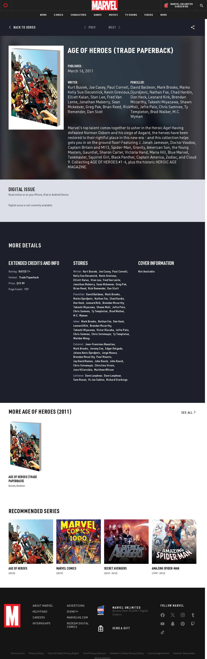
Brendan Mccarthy (113, 302)
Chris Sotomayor (101, 334)
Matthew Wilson (104, 369)
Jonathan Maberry (94, 101)
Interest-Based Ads (184, 653)
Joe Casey (97, 87)
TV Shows (131, 14)
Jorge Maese (109, 352)
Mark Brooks (167, 87)
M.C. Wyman (80, 315)
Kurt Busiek (77, 87)
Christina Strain (104, 365)
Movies (113, 14)
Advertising (76, 605)
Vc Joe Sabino (96, 379)
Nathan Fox (159, 92)
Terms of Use (17, 653)
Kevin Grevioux (116, 92)
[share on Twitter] (173, 616)
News (43, 14)
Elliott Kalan (78, 97)
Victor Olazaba (105, 330)
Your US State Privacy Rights (63, 653)
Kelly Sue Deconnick (85, 92)
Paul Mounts (103, 356)
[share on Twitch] (193, 625)
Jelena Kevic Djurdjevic (86, 352)
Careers (39, 617)
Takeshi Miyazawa (163, 101)
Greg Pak (93, 106)
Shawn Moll (103, 307)
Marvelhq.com (77, 617)
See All (188, 412)
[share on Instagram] (183, 616)
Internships (42, 623)
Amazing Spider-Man (165, 568)
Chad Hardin (181, 92)
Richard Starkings (117, 379)
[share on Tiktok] (162, 633)
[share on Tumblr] (193, 616)
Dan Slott (95, 111)
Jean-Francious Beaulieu (100, 344)
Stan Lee (97, 97)
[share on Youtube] (162, 625)
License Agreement (158, 653)
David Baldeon (142, 87)
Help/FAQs (40, 611)
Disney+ (73, 611)
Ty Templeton (99, 311)
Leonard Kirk (159, 97)
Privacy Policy (36, 653)
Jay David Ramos (83, 361)
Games (98, 14)
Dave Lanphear (93, 375)
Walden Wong (81, 338)
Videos (148, 14)
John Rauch (101, 361)
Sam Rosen (79, 379)
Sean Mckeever (105, 284)
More (163, 14)
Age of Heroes (18, 568)
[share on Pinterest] (183, 625)
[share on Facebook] (162, 616)
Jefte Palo (148, 106)
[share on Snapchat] (173, 625)
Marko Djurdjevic (83, 298)
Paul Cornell (117, 87)
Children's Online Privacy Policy (127, 653)
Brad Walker (160, 111)
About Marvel (43, 605)
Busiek (12, 485)
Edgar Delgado (113, 348)
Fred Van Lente (111, 280)
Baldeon (21, 485)
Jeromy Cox (96, 348)
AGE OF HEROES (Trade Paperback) (23, 479)
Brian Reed (112, 106)
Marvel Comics (66, 568)
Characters (78, 14)
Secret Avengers (115, 568)
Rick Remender (96, 288)
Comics (58, 14)
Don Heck (138, 97)
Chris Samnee (170, 106)
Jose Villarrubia (82, 369)
